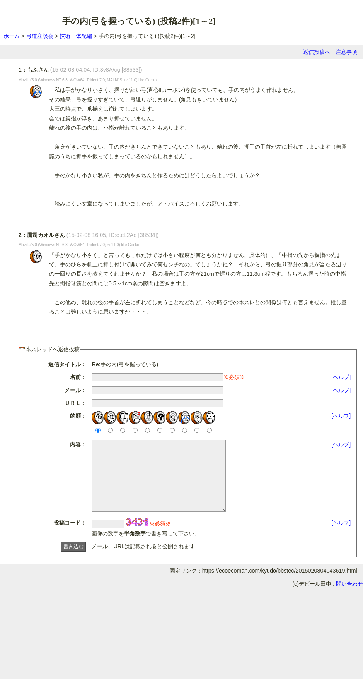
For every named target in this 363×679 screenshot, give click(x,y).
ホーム (11, 36)
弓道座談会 (39, 36)
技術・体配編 (76, 36)
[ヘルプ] (341, 377)
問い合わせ (349, 598)
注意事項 (346, 52)
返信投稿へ (316, 52)
